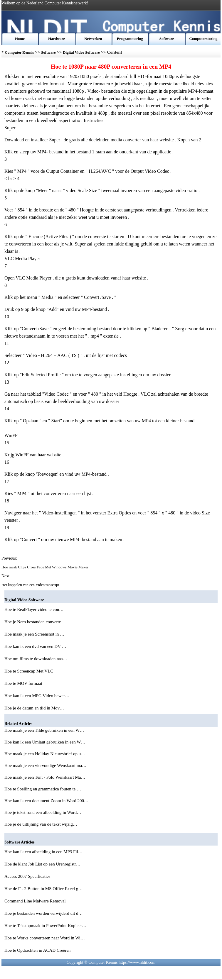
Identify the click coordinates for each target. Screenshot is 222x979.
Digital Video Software (81, 52)
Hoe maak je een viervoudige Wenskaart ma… (45, 765)
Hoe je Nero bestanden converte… (34, 621)
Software (166, 38)
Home (20, 38)
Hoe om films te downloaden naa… (35, 658)
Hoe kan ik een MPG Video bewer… (36, 695)
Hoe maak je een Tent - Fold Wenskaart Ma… (44, 777)
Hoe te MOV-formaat (23, 683)
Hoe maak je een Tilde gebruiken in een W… (44, 730)
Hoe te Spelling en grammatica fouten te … (42, 789)
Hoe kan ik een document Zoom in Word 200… (46, 800)
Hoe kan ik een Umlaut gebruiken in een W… (44, 742)
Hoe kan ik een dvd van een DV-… (35, 646)
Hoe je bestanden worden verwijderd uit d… (43, 913)
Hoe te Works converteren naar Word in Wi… (44, 938)
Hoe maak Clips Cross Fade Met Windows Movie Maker (45, 567)
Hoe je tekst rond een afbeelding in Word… (42, 812)
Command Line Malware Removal (35, 901)
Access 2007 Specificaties (27, 876)
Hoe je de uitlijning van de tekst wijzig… (40, 824)
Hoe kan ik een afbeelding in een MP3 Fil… (43, 851)
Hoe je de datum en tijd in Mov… (34, 708)
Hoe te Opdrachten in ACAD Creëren (38, 950)
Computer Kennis (19, 52)
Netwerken (93, 38)
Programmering (130, 38)
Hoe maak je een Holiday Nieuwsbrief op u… (44, 753)
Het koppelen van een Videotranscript (30, 584)
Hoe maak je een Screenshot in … (34, 634)
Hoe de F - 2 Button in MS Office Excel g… (43, 888)
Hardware (56, 38)
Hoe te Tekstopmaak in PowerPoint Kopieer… (45, 925)
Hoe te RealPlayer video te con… (33, 609)
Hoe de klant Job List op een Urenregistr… (42, 864)
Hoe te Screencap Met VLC (29, 671)
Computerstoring (203, 38)
